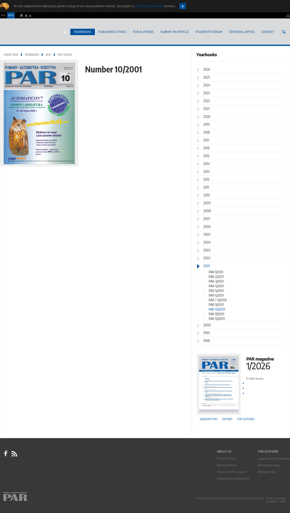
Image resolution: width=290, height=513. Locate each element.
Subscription (208, 419)
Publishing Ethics (112, 32)
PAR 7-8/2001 (218, 300)
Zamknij (182, 6)
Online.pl (29, 497)
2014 (206, 164)
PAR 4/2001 (216, 286)
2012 (206, 179)
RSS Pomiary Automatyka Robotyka (14, 453)
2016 (206, 148)
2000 (207, 325)
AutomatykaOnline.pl (29, 31)
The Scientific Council (231, 472)
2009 (207, 203)
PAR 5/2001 (216, 291)
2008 (207, 211)
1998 (206, 341)
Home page (65, 32)
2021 (206, 109)
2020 (206, 116)
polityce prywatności (149, 6)
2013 (206, 171)
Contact (267, 32)
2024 (206, 85)
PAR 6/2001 (216, 295)
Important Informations (274, 458)
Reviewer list (267, 472)
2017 (206, 140)
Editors (227, 419)
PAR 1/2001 (216, 272)
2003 (206, 250)
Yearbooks (82, 32)
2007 (206, 219)
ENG (11, 15)
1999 (206, 333)
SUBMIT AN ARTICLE (174, 32)
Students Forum (208, 32)
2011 (206, 187)
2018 (206, 132)
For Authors (143, 32)
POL (3, 15)
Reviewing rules (269, 465)
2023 (206, 93)
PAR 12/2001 (217, 319)
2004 (207, 242)
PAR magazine (241, 362)
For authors (245, 419)
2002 (206, 258)
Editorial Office (241, 32)
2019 (206, 124)
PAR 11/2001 (216, 314)
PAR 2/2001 (216, 277)
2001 (48, 54)
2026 (206, 69)
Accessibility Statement (233, 478)
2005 (206, 234)
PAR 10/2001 (217, 309)
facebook (5, 453)
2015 (206, 156)
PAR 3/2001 (216, 281)
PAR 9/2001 (216, 305)
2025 (206, 77)
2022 (206, 101)
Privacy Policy (226, 458)
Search (284, 32)
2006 (207, 226)
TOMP (282, 501)
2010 (206, 195)
